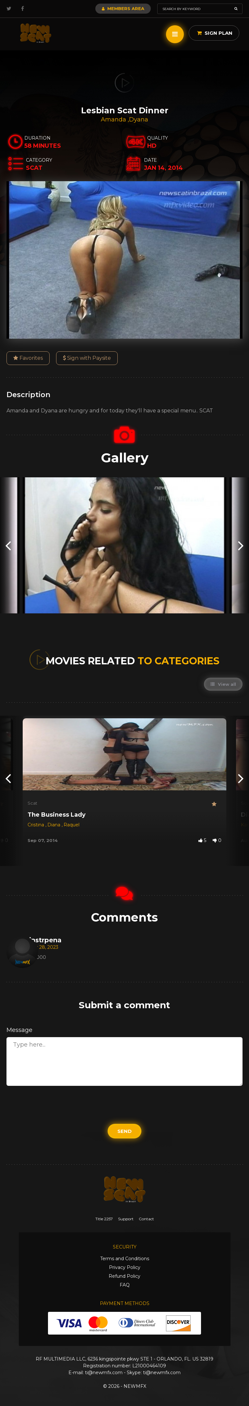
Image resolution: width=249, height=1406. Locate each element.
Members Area (123, 8)
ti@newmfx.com (104, 1372)
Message (19, 1030)
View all (223, 684)
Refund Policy (124, 1276)
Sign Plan (214, 33)
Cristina (36, 825)
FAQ (125, 1285)
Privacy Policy (124, 1267)
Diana (54, 825)
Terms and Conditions (124, 1259)
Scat (32, 803)
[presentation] (8, 545)
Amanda (114, 119)
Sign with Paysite (87, 358)
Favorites (28, 358)
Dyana (138, 119)
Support (126, 1218)
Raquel (71, 825)
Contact (146, 1218)
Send (124, 1131)
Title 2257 (104, 1218)
